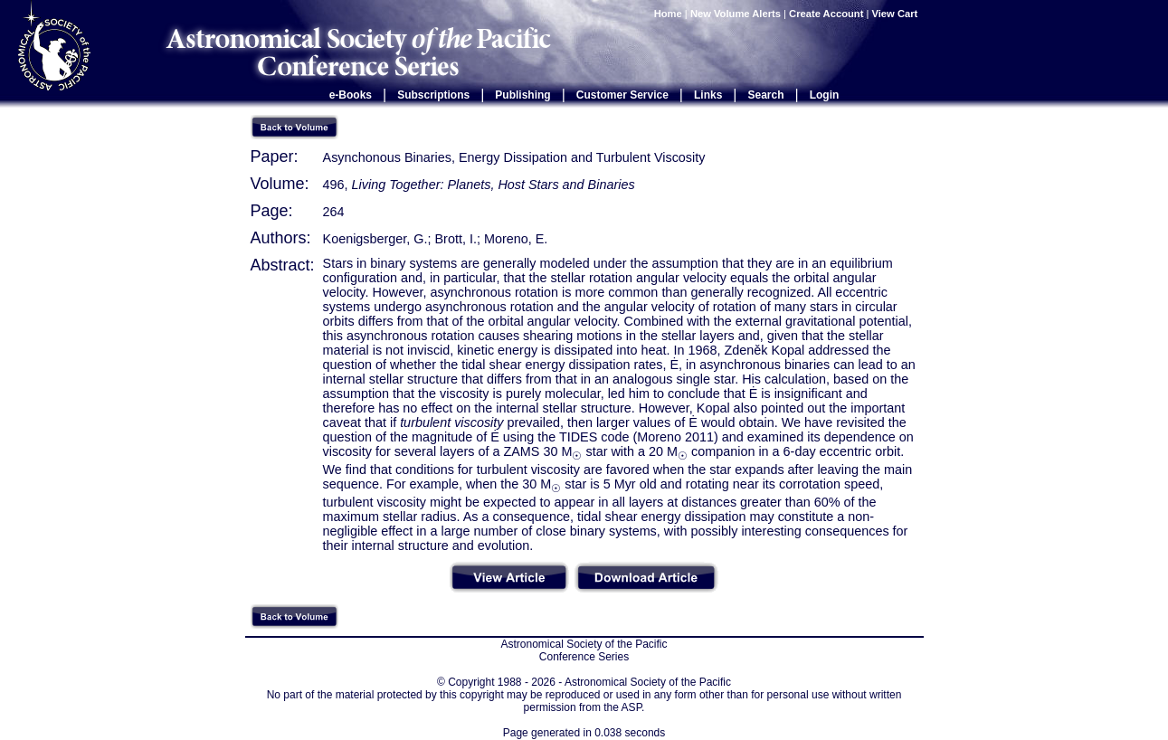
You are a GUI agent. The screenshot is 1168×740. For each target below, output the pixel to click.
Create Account (826, 13)
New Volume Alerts (735, 13)
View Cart (896, 13)
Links (708, 95)
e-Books (350, 95)
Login (825, 95)
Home (668, 13)
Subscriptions (433, 95)
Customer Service (622, 95)
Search (766, 95)
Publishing (522, 95)
